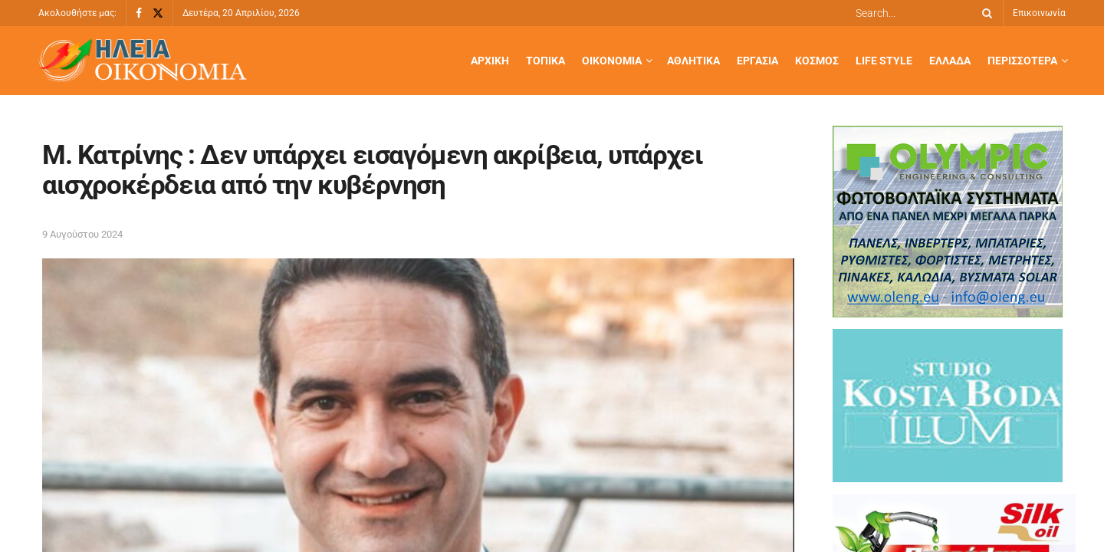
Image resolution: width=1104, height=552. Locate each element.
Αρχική (490, 60)
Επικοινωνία (1039, 13)
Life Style (884, 60)
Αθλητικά (693, 60)
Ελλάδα (950, 60)
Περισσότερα (1022, 60)
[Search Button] (984, 13)
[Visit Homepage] (142, 61)
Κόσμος (817, 60)
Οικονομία (612, 60)
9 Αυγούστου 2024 (82, 234)
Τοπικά (545, 60)
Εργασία (757, 60)
